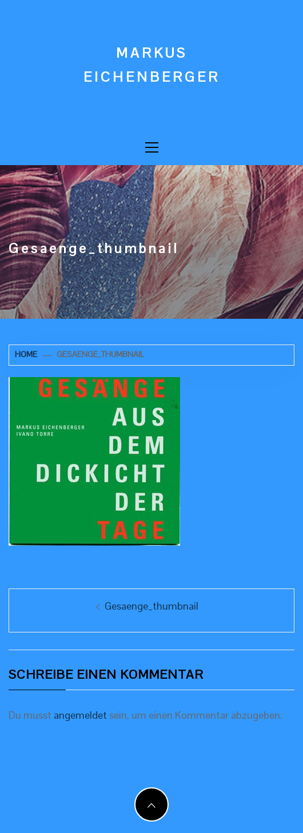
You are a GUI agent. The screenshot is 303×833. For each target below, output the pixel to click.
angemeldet (80, 715)
